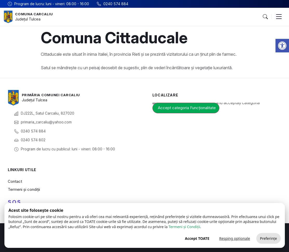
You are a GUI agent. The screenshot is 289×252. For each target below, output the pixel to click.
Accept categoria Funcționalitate (187, 107)
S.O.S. (15, 202)
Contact (15, 181)
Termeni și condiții (24, 189)
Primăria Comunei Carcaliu (53, 95)
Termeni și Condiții (184, 226)
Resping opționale (234, 238)
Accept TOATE (197, 238)
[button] (282, 45)
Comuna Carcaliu (35, 14)
